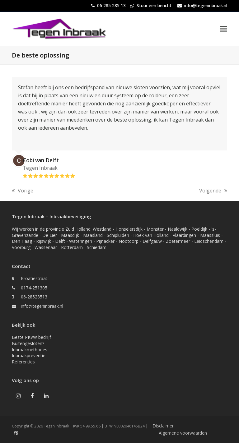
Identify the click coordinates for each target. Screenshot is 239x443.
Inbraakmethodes (29, 350)
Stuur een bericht (154, 5)
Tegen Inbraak (40, 167)
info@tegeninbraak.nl (205, 5)
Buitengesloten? (28, 343)
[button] (223, 28)
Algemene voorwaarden (183, 433)
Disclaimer (163, 426)
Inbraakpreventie (28, 355)
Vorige (22, 191)
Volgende (213, 191)
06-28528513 (34, 297)
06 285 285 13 (111, 5)
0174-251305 (34, 288)
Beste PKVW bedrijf (31, 337)
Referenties (23, 362)
